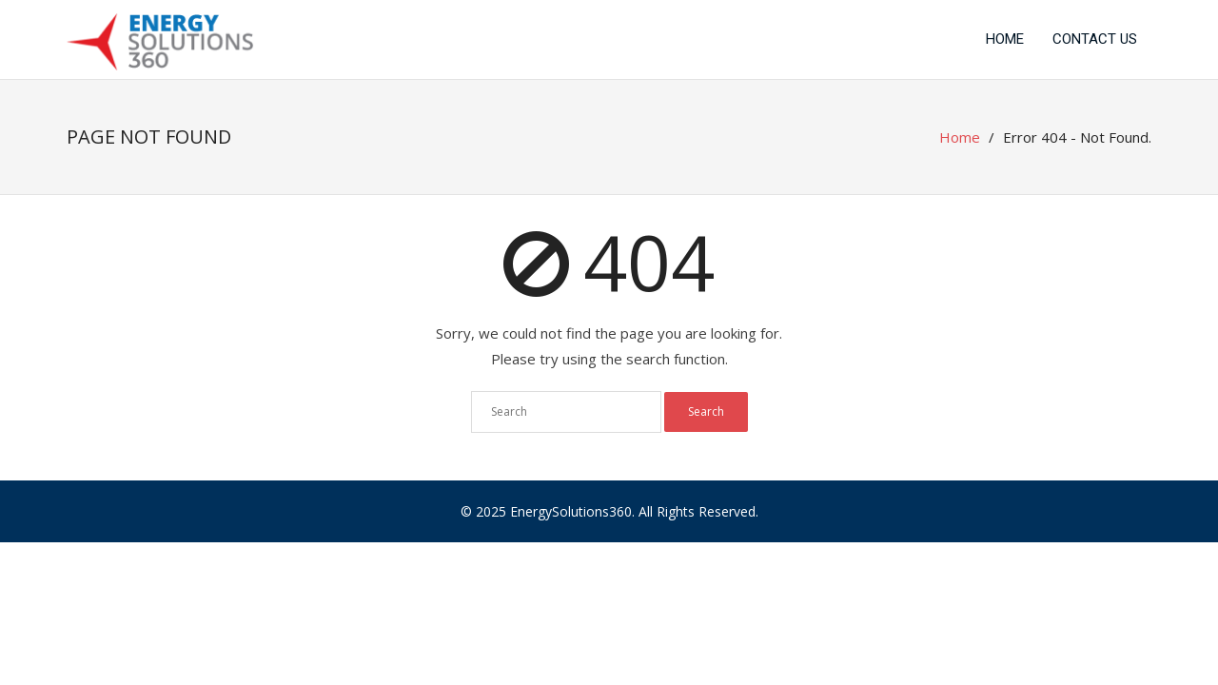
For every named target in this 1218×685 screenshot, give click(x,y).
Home (1005, 39)
